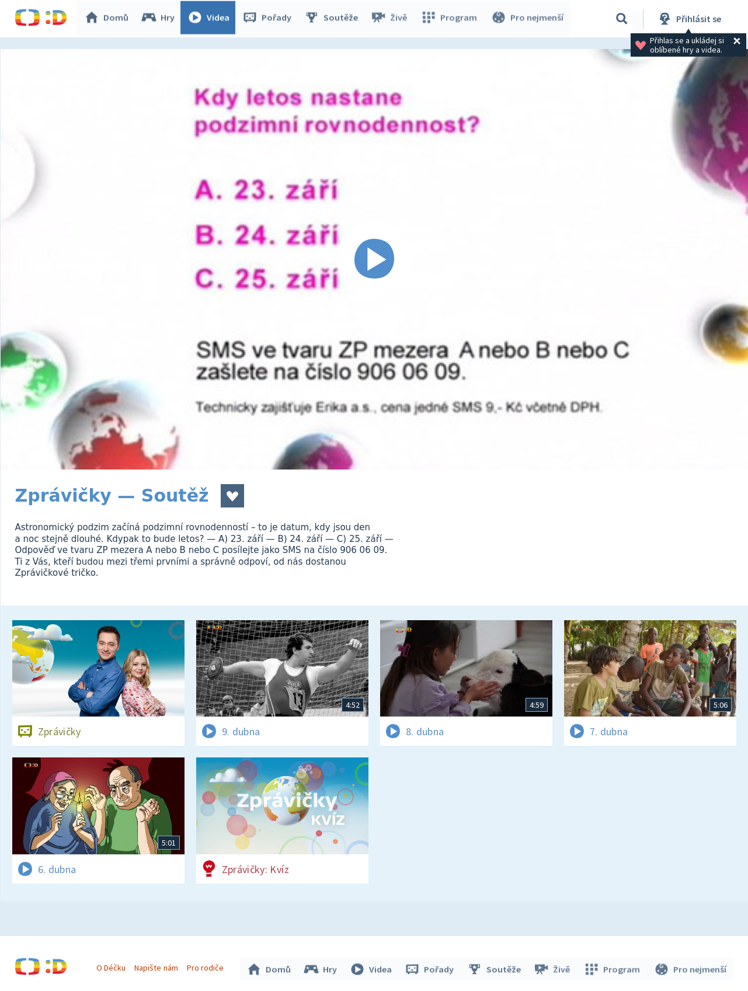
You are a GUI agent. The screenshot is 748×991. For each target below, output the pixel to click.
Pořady (269, 18)
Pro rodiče (206, 966)
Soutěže (333, 18)
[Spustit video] (374, 259)
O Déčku (112, 966)
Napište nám (157, 966)
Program (450, 18)
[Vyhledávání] (622, 18)
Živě (391, 18)
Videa (210, 18)
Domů (108, 18)
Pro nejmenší (527, 18)
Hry (160, 18)
